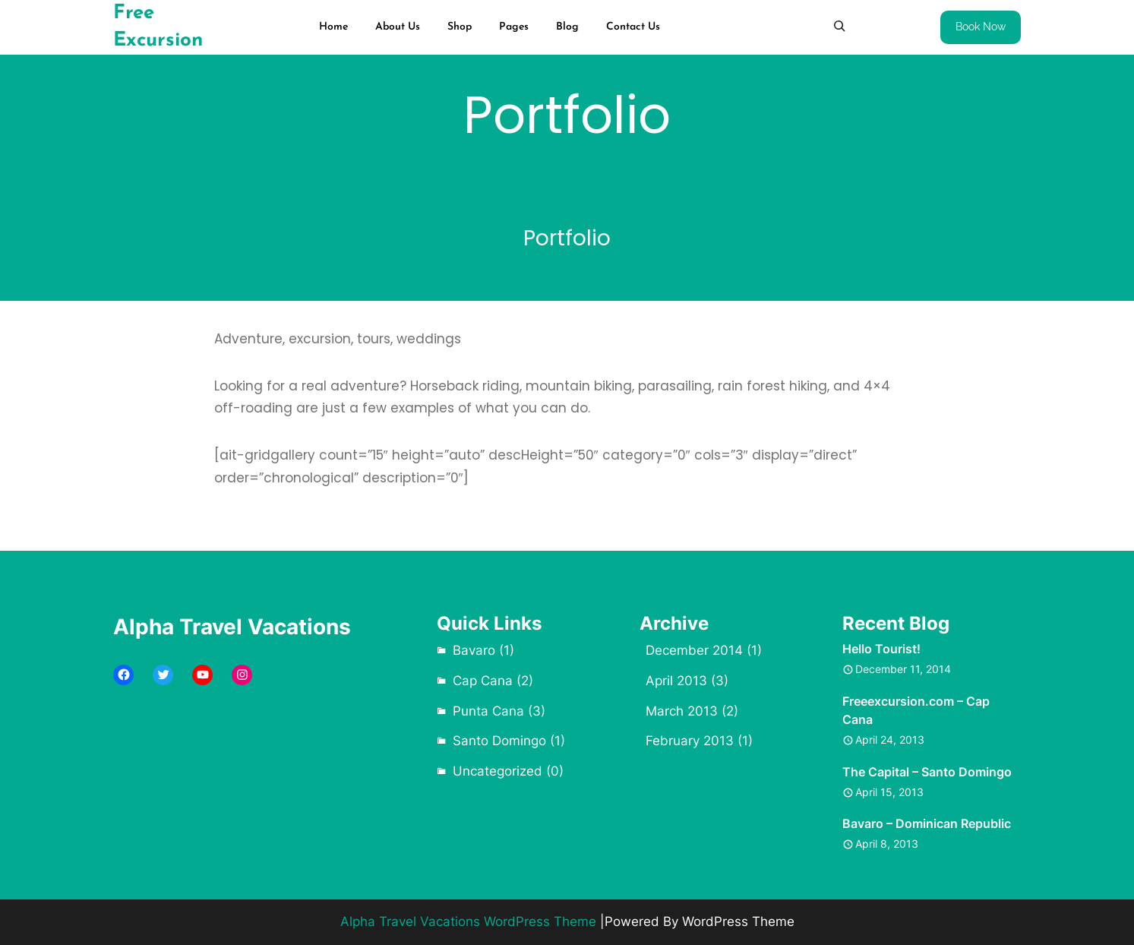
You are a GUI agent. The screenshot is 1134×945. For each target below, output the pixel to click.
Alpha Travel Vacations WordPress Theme (468, 921)
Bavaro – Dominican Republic (926, 823)
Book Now (981, 27)
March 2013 (682, 711)
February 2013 (690, 740)
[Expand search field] (839, 26)
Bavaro (474, 650)
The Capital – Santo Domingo (927, 771)
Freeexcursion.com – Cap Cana (916, 710)
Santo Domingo (499, 740)
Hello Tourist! (881, 648)
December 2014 (694, 650)
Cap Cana (483, 680)
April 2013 (676, 680)
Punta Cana (488, 711)
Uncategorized (497, 771)
